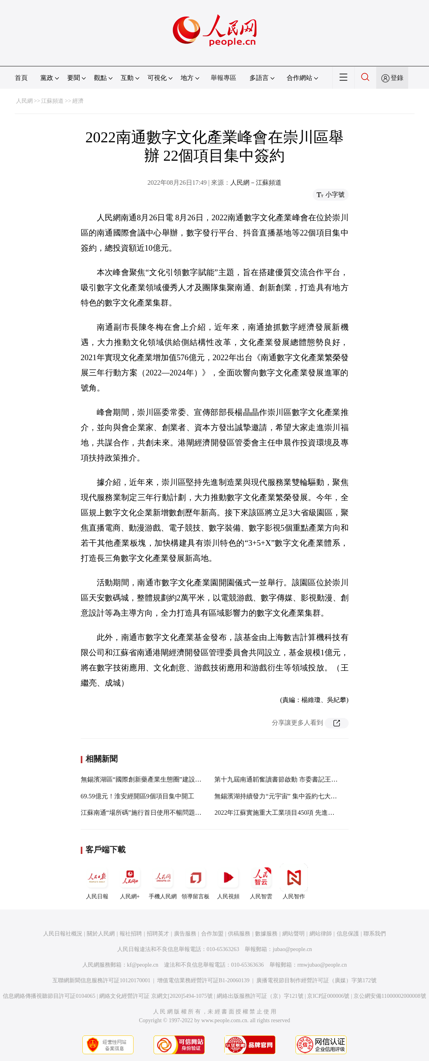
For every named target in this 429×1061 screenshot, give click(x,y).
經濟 (78, 101)
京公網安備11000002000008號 (389, 996)
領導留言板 (196, 881)
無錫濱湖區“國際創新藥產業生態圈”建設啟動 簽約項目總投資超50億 (177, 779)
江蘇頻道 (52, 101)
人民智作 (294, 881)
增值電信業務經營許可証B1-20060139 (203, 980)
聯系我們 (374, 934)
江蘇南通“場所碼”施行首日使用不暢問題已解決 (147, 812)
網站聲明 (293, 934)
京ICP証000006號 (328, 996)
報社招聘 (131, 934)
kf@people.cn (143, 965)
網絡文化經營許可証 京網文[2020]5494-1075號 (156, 996)
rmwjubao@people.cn (322, 965)
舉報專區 (223, 77)
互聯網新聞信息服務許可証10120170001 (101, 980)
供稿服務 (239, 934)
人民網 (24, 101)
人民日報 (97, 881)
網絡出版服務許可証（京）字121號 (260, 996)
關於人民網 (101, 934)
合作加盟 (212, 934)
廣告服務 (185, 934)
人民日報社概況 (62, 934)
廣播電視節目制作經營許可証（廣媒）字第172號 (316, 980)
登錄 (397, 77)
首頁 (21, 77)
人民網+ (130, 881)
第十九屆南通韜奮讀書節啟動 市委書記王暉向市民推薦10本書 (301, 779)
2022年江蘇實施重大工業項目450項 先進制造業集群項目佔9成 (301, 812)
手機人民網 (163, 881)
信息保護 (348, 934)
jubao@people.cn (292, 949)
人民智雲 (261, 881)
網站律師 (320, 934)
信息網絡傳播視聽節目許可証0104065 (49, 996)
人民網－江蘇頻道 (255, 182)
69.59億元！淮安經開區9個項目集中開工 (137, 796)
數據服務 (266, 934)
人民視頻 (228, 881)
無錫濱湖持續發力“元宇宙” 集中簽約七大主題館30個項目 (294, 796)
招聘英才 (158, 934)
